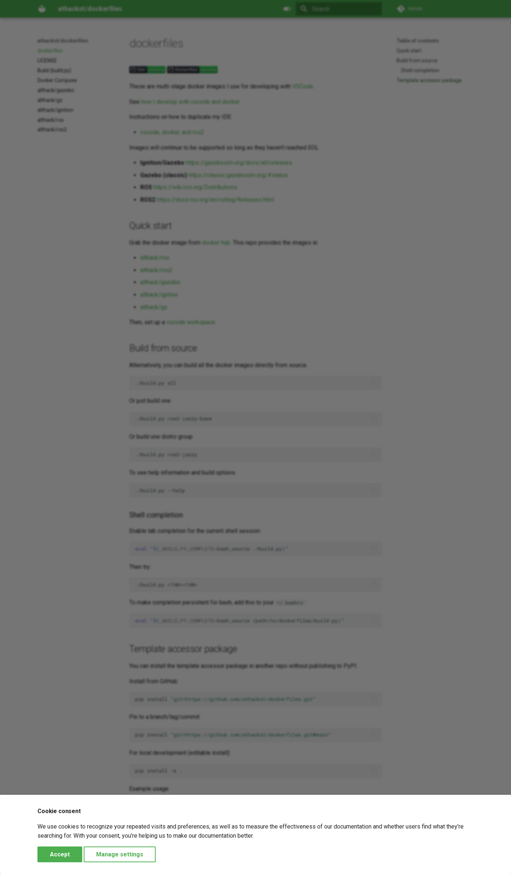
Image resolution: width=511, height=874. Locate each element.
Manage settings (119, 854)
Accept (60, 854)
